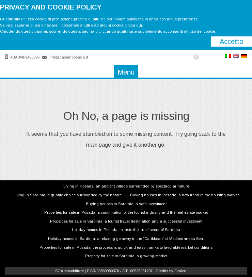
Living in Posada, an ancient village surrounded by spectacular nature (126, 186)
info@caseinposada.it (68, 57)
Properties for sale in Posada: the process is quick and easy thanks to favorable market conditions (126, 247)
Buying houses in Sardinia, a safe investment (126, 204)
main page (98, 145)
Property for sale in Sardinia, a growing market (126, 256)
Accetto (231, 41)
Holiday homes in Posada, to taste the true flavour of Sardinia (126, 230)
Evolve (180, 271)
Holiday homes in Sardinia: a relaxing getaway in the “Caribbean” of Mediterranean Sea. (126, 239)
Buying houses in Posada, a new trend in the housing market (184, 195)
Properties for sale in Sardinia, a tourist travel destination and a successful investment (126, 221)
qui (139, 25)
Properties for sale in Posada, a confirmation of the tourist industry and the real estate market (126, 212)
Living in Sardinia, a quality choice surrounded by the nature (68, 195)
